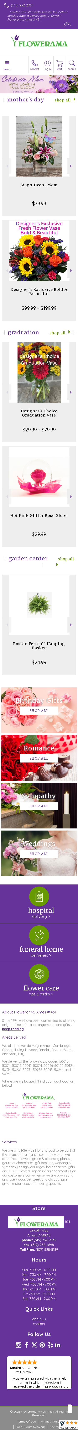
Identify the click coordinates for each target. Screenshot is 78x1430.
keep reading (13, 1029)
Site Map (56, 1427)
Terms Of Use (26, 1421)
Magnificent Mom (39, 185)
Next (71, 166)
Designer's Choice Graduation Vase (39, 413)
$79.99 (39, 203)
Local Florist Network (30, 1427)
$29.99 (39, 534)
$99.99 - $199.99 (39, 308)
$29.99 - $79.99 (39, 429)
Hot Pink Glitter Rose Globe (39, 515)
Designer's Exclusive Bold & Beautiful (39, 291)
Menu (7, 69)
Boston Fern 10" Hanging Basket (39, 645)
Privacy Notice (51, 1421)
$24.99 (39, 662)
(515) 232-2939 (22, 5)
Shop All (63, 100)
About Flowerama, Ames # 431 (29, 1012)
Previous (6, 166)
